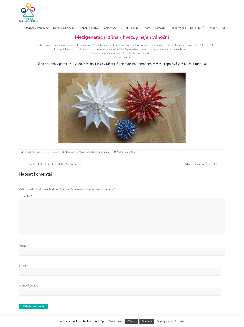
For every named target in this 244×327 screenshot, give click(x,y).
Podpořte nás (178, 28)
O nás (147, 28)
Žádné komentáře (126, 152)
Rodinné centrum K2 (37, 28)
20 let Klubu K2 (130, 28)
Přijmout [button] (131, 321)
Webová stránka (28, 286)
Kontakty (160, 28)
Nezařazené (71, 152)
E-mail (23, 265)
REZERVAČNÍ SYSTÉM (204, 28)
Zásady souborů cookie (170, 321)
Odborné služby (89, 28)
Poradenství (109, 28)
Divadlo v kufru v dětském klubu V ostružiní (50, 164)
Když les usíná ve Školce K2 (203, 164)
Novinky (83, 152)
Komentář (25, 196)
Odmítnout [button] (146, 321)
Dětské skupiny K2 (64, 28)
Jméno (23, 246)
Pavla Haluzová (32, 152)
